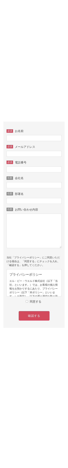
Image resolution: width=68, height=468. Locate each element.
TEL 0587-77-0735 (35, 68)
